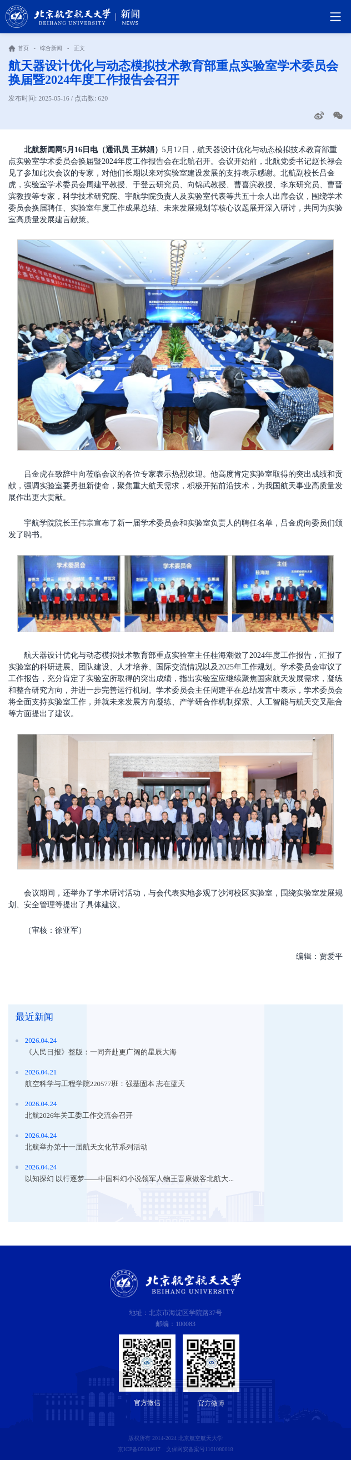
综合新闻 (51, 48)
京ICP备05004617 (139, 1449)
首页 (23, 48)
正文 (79, 48)
